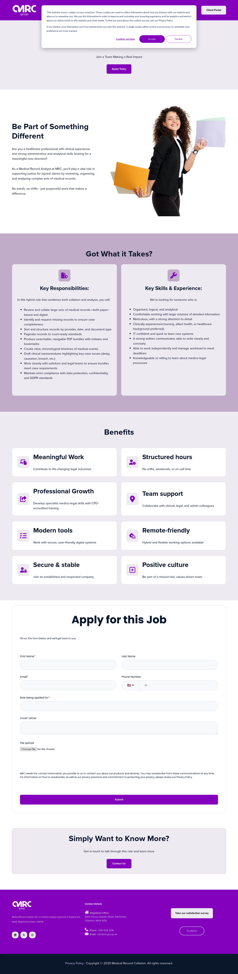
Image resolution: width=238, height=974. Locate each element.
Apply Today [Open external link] (119, 69)
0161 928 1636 (106, 930)
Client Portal (213, 10)
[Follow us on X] (23, 935)
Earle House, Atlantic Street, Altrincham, (106, 916)
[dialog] (119, 26)
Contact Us (119, 863)
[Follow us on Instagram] (32, 935)
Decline (179, 39)
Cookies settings (125, 39)
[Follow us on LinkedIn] (15, 935)
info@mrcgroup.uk (107, 934)
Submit (119, 799)
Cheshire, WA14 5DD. (96, 920)
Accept (152, 39)
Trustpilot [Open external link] (192, 931)
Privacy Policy (74, 963)
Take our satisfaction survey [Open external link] (192, 913)
